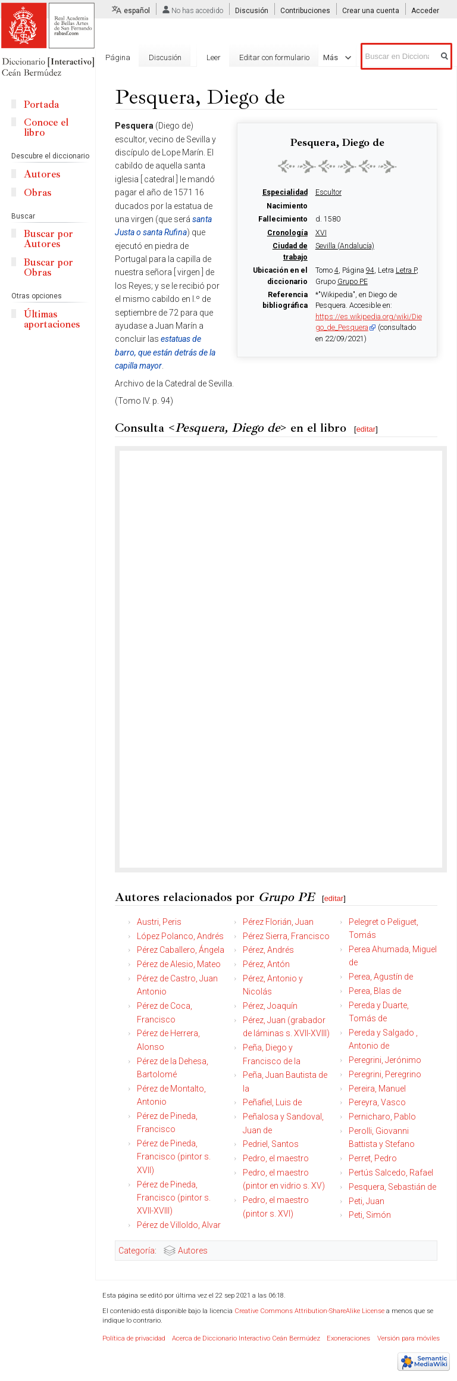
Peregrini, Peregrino (385, 1074)
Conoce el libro (46, 127)
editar (366, 429)
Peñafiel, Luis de (272, 1102)
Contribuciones (305, 11)
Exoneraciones (348, 1338)
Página (117, 57)
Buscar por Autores (48, 239)
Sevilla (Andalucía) (344, 246)
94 (370, 270)
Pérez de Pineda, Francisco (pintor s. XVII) (174, 1157)
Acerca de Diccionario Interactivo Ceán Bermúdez (246, 1338)
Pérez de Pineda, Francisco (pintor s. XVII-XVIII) (174, 1198)
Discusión (251, 11)
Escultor (328, 192)
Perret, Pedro (373, 1158)
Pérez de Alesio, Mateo (179, 964)
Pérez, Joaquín (270, 1006)
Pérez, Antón (266, 964)
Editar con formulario (274, 57)
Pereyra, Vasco (377, 1102)
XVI (321, 233)
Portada (41, 104)
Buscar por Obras (48, 267)
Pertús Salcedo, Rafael (391, 1172)
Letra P (406, 270)
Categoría (136, 1250)
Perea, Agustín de (381, 976)
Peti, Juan (366, 1201)
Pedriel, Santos (271, 1144)
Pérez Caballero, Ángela (180, 950)
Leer (213, 57)
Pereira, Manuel (377, 1088)
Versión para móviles (408, 1338)
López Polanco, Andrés (180, 936)
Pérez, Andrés (268, 950)
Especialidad (285, 192)
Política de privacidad (133, 1338)
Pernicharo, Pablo (382, 1116)
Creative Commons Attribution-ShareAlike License (309, 1311)
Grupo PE (352, 282)
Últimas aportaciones (52, 319)
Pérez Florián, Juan (278, 922)
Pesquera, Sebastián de (392, 1187)
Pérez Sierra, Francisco (286, 936)
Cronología (287, 233)
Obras (37, 193)
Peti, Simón (370, 1215)
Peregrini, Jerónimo (385, 1060)
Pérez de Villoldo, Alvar (179, 1225)
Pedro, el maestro (276, 1158)
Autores (193, 1250)
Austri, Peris (159, 922)
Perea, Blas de (375, 991)
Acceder (425, 11)
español (137, 11)
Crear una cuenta (370, 11)
